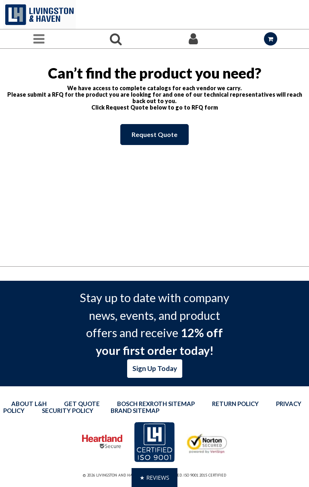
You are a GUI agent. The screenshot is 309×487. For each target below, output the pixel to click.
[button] (154, 477)
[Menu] (38, 38)
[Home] (39, 14)
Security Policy (67, 410)
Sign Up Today (154, 368)
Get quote (82, 403)
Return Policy (235, 403)
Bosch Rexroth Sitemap (156, 403)
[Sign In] (193, 38)
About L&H (29, 403)
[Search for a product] (115, 38)
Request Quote (154, 134)
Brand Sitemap (135, 410)
